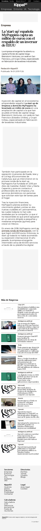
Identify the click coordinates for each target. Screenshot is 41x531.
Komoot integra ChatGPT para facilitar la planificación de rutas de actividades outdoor (27, 339)
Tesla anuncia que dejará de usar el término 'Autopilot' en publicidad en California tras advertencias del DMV (28, 350)
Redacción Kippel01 (9, 69)
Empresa (6, 25)
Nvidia (11, 1)
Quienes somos (7, 488)
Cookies (24, 489)
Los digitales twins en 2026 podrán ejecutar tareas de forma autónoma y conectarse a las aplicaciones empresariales (28, 378)
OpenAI (20, 409)
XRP (29, 1)
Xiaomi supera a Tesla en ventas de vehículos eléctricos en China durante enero (27, 403)
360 (5, 480)
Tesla (19, 345)
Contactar (8, 494)
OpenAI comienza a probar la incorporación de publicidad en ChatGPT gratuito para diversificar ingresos (28, 437)
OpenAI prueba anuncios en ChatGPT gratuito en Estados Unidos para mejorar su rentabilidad (28, 425)
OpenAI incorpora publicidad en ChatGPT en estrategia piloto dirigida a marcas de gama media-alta (28, 414)
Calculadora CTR (9, 503)
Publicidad (9, 492)
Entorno (18, 9)
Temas (23, 474)
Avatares (8, 479)
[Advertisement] (20, 18)
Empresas (6, 9)
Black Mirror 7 (21, 1)
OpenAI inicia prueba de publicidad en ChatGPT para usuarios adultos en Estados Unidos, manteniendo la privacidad (27, 450)
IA (25, 9)
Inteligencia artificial (25, 321)
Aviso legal (25, 487)
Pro (5, 477)
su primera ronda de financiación (20, 229)
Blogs (23, 477)
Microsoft (21, 385)
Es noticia (5, 1)
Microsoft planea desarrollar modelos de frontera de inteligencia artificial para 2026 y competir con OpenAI (26, 391)
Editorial (7, 490)
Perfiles (24, 472)
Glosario (24, 475)
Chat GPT (21, 305)
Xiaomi (20, 398)
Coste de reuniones (8, 510)
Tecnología (33, 9)
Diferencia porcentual (9, 506)
